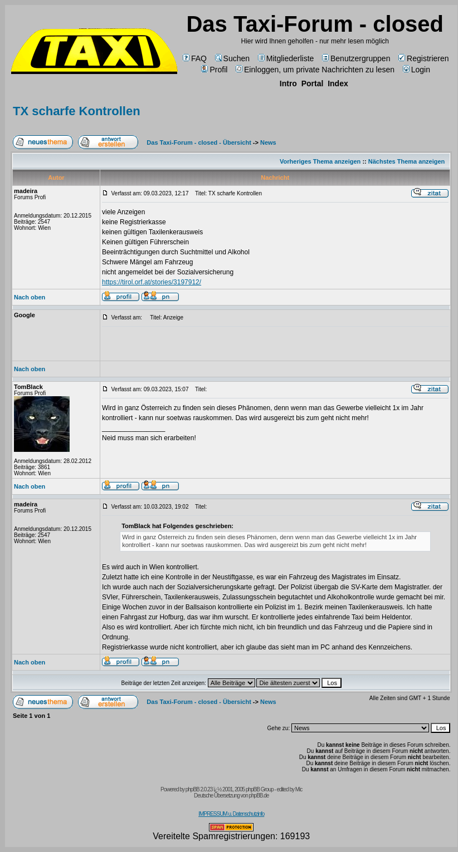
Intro (288, 83)
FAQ (195, 58)
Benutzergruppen (356, 58)
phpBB (192, 789)
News (268, 142)
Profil (214, 69)
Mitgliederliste (286, 58)
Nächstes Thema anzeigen (406, 161)
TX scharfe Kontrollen (76, 111)
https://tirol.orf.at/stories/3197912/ (151, 282)
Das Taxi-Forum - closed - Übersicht (199, 142)
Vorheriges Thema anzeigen (320, 161)
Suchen (232, 58)
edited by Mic (289, 789)
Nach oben (29, 297)
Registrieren (423, 58)
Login (416, 69)
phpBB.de (259, 795)
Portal (312, 83)
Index (338, 83)
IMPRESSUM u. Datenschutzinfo (231, 814)
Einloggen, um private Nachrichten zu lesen (315, 69)
